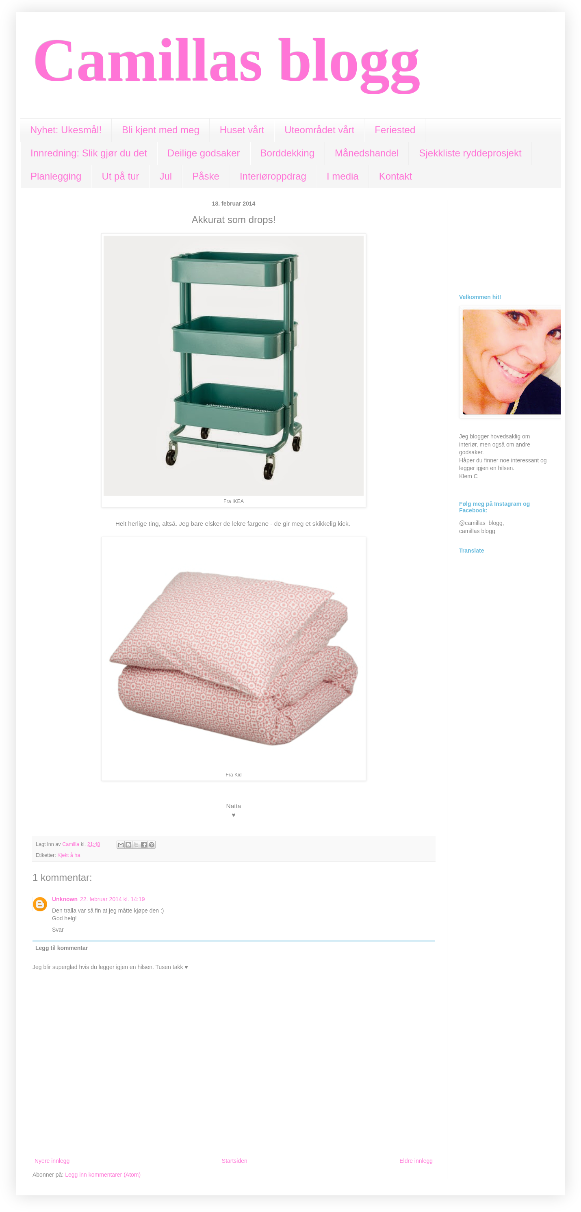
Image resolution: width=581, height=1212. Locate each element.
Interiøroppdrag (273, 176)
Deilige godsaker (203, 152)
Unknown (65, 899)
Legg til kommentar (61, 948)
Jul (165, 176)
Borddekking (287, 152)
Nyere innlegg (52, 1161)
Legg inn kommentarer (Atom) (103, 1174)
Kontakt (395, 176)
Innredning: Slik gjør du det (88, 152)
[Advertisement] (503, 241)
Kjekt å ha (68, 855)
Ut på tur (120, 176)
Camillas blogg (226, 60)
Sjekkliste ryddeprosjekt (470, 152)
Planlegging (55, 176)
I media (343, 176)
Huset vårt (242, 129)
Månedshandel (367, 152)
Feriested (395, 129)
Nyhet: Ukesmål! (66, 129)
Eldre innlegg (416, 1161)
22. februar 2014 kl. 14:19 (112, 899)
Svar (58, 929)
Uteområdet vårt (319, 129)
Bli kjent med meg (160, 129)
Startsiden (234, 1161)
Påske (205, 176)
